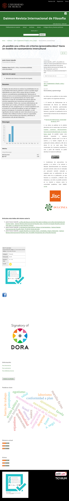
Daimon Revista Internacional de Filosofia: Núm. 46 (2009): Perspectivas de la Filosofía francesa (35, 231)
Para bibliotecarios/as (8, 371)
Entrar (67, 1)
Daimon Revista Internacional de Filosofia (34, 18)
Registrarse (60, 1)
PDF (64, 53)
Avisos (39, 27)
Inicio (3, 40)
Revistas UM (51, 1)
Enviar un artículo (8, 379)
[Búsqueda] (31, 35)
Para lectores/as (6, 365)
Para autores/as (6, 368)
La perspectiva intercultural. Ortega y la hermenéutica (35, 227)
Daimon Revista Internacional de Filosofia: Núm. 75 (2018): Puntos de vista (33, 228)
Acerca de (34, 31)
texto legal (47, 134)
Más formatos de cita (50, 76)
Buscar (42, 34)
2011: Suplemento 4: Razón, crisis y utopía (25, 40)
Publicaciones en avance (13, 27)
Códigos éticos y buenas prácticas (53, 27)
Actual (25, 27)
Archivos (31, 27)
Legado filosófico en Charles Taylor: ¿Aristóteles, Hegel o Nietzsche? (39, 231)
